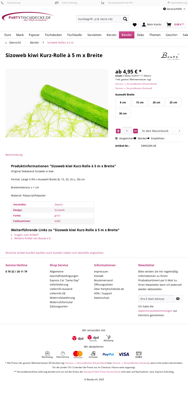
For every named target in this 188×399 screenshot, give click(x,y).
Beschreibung (14, 154)
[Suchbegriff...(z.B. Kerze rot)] (102, 19)
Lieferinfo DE (58, 293)
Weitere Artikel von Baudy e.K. (31, 238)
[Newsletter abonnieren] (177, 298)
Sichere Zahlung (66, 2)
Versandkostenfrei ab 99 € (117, 2)
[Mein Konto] (151, 24)
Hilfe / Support (103, 293)
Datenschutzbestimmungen (155, 311)
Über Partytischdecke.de (109, 289)
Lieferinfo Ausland (61, 289)
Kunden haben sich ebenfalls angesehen (78, 252)
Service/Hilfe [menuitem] (173, 9)
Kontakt (98, 276)
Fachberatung (10, 2)
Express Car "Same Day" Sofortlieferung (64, 282)
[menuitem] (102, 20)
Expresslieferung (177, 2)
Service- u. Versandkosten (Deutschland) (136, 83)
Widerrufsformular (61, 302)
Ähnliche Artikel (15, 252)
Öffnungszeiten (103, 284)
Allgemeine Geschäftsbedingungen (64, 274)
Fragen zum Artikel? (25, 234)
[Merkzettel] (135, 24)
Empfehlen (155, 138)
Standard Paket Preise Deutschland (102, 371)
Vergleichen (124, 138)
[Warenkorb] (175, 24)
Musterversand (103, 280)
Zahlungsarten (59, 306)
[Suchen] (125, 19)
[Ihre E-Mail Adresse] (156, 298)
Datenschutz (101, 297)
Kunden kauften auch (39, 252)
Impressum (101, 271)
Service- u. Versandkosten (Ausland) (133, 88)
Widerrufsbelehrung (62, 297)
